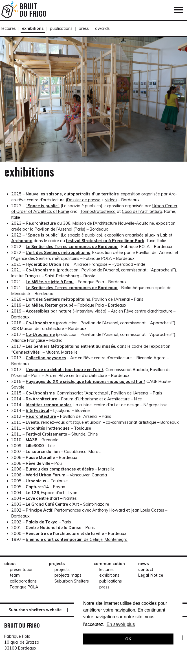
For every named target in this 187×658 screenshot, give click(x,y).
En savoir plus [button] (121, 624)
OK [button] (128, 639)
